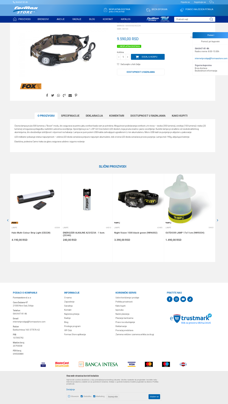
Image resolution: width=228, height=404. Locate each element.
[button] (194, 19)
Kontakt (67, 332)
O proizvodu (46, 138)
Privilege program (72, 349)
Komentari (116, 138)
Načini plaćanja (122, 336)
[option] (35, 240)
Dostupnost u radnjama (141, 95)
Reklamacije (121, 349)
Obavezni (75, 396)
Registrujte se (200, 2)
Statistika (87, 396)
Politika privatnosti (124, 324)
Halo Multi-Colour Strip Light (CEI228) (31, 255)
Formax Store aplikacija (75, 357)
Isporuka (119, 332)
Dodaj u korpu (149, 79)
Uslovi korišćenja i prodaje (127, 320)
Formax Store (18, 25)
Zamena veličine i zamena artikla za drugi (135, 357)
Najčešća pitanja (71, 336)
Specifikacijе (70, 138)
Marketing (100, 396)
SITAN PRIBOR (41, 25)
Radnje (67, 341)
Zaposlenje (69, 324)
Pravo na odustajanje (125, 345)
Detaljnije (70, 389)
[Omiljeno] (211, 2)
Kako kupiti (180, 138)
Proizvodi (29, 25)
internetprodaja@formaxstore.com (211, 58)
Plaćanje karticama (124, 341)
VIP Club (68, 353)
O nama (68, 320)
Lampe (52, 25)
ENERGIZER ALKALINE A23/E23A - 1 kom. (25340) (84, 256)
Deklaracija (94, 138)
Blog (66, 345)
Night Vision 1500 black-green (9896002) (135, 255)
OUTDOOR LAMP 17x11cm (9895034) (185, 255)
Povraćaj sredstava (124, 353)
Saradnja (68, 328)
